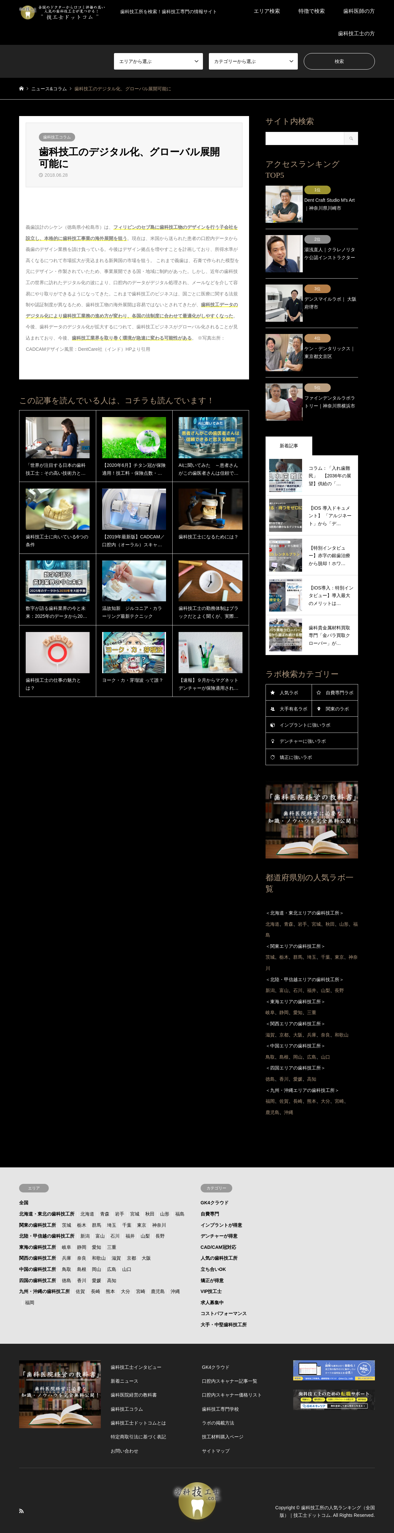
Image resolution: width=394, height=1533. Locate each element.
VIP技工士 (211, 1270)
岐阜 (66, 1225)
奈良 (81, 1236)
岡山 (96, 1247)
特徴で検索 (311, 11)
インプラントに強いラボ (305, 703)
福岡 (29, 1280)
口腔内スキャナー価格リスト (232, 1373)
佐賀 (80, 1270)
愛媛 (96, 1258)
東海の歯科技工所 (37, 1225)
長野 (160, 1214)
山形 (164, 1192)
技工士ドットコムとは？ (210, 1514)
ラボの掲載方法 (218, 1401)
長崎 (95, 1270)
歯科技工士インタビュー (136, 1345)
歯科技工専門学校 (220, 1387)
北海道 (87, 1192)
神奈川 (159, 1203)
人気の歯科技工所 (219, 1236)
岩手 (119, 1192)
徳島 (66, 1258)
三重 (111, 1225)
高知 (111, 1258)
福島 (179, 1192)
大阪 (146, 1236)
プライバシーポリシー (155, 1514)
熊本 (110, 1270)
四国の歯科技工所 (37, 1258)
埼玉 (111, 1203)
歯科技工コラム (57, 137)
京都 (131, 1236)
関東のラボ (337, 687)
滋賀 (116, 1236)
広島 (111, 1247)
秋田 (150, 1192)
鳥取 (66, 1247)
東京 (141, 1203)
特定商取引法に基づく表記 (138, 1415)
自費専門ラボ (339, 671)
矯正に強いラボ (296, 735)
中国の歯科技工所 (37, 1247)
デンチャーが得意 (219, 1214)
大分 (125, 1270)
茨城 (66, 1203)
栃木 (81, 1203)
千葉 (126, 1203)
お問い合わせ (124, 1429)
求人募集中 (212, 1280)
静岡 (81, 1225)
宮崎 (140, 1270)
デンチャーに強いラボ (303, 719)
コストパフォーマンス (224, 1292)
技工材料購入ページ (222, 1415)
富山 (100, 1214)
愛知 (96, 1225)
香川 (81, 1258)
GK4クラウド (215, 1181)
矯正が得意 (212, 1258)
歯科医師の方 (359, 11)
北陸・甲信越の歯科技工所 (46, 1214)
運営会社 (253, 1514)
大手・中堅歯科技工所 (224, 1303)
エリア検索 (267, 11)
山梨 (145, 1214)
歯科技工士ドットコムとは (138, 1401)
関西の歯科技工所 (37, 1236)
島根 (81, 1247)
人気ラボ (289, 671)
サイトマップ (216, 1429)
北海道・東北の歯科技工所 (46, 1192)
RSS (21, 1489)
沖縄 (175, 1270)
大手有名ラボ (293, 687)
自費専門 (210, 1192)
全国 (23, 1181)
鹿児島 (158, 1270)
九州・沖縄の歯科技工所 (44, 1270)
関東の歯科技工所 (37, 1203)
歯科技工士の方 (356, 33)
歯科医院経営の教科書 (134, 1373)
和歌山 (99, 1236)
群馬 (96, 1203)
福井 (130, 1214)
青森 (104, 1192)
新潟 (85, 1214)
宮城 (134, 1192)
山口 (126, 1247)
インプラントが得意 (221, 1203)
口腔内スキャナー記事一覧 (229, 1359)
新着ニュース (124, 1359)
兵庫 (66, 1236)
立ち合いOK (213, 1247)
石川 (115, 1214)
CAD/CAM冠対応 (218, 1225)
